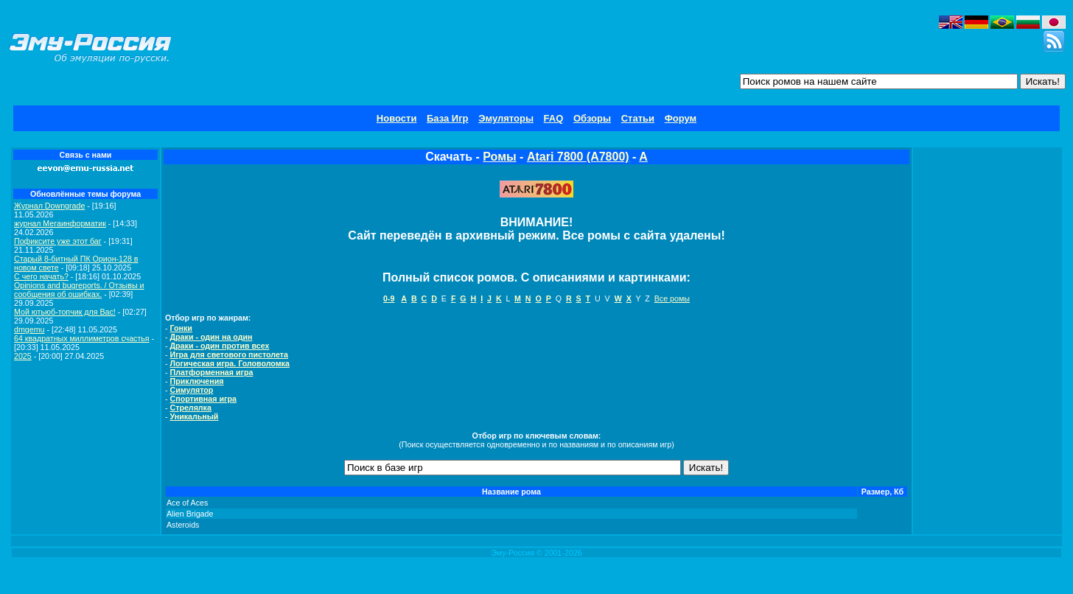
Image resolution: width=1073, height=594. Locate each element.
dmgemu (29, 329)
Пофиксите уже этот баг (58, 241)
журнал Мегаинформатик (60, 223)
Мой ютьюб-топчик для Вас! (65, 311)
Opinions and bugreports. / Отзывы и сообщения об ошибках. (79, 289)
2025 (23, 356)
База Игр (448, 118)
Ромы (499, 156)
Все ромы (672, 298)
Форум (680, 118)
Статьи (637, 118)
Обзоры (592, 118)
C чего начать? (41, 276)
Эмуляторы (506, 118)
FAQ (554, 118)
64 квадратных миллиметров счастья (82, 338)
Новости (397, 118)
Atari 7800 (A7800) (578, 156)
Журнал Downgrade (49, 205)
